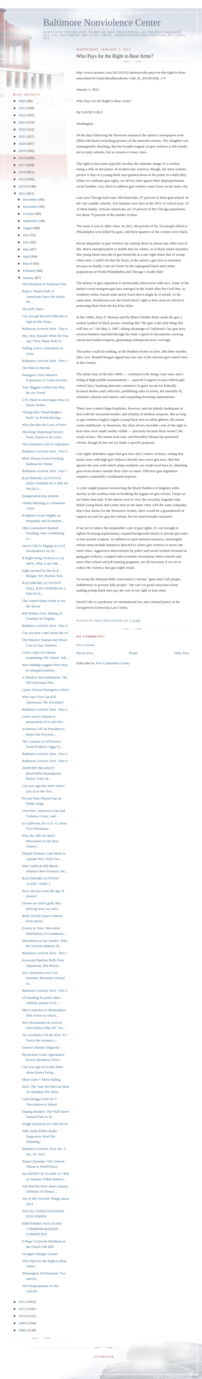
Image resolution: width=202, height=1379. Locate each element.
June (26, 242)
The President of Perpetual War (44, 284)
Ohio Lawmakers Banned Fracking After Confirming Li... (43, 533)
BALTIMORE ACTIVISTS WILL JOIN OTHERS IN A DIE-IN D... (44, 588)
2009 (22, 1323)
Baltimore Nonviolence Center (102, 22)
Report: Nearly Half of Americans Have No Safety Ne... (43, 296)
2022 (22, 129)
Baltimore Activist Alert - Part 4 (44, 329)
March (28, 263)
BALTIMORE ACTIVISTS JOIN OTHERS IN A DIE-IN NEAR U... (45, 483)
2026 (22, 101)
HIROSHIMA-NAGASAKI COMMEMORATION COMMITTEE (42, 1228)
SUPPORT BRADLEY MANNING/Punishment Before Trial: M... (41, 773)
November (31, 206)
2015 (22, 179)
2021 (22, 136)
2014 (22, 186)
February (30, 271)
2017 (22, 165)
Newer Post (84, 653)
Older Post (181, 653)
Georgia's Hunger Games (40, 1254)
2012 (22, 1302)
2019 (22, 151)
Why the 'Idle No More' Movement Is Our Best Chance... (40, 840)
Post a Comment (85, 645)
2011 (22, 1309)
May (26, 249)
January (29, 278)
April (27, 256)
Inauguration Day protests (40, 496)
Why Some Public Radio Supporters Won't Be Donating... (39, 1136)
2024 (22, 115)
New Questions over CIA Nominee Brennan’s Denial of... (43, 978)
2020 (22, 144)
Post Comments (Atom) (113, 663)
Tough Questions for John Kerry (45, 1124)
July (26, 235)
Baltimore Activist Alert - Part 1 (44, 471)
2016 (22, 172)
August (28, 228)
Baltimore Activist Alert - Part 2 (44, 451)
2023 (22, 122)
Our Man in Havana (36, 368)
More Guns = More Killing (41, 1079)
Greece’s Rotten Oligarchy (41, 1047)
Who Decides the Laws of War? (44, 425)
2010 (22, 1316)
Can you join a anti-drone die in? (45, 633)
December (30, 199)
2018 (22, 158)
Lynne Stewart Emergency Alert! (45, 690)
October (29, 214)
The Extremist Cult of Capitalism (45, 444)
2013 (22, 193)
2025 (22, 108)
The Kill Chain (32, 309)
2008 (22, 1330)
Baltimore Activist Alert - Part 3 (44, 361)
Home (133, 653)
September (31, 221)
